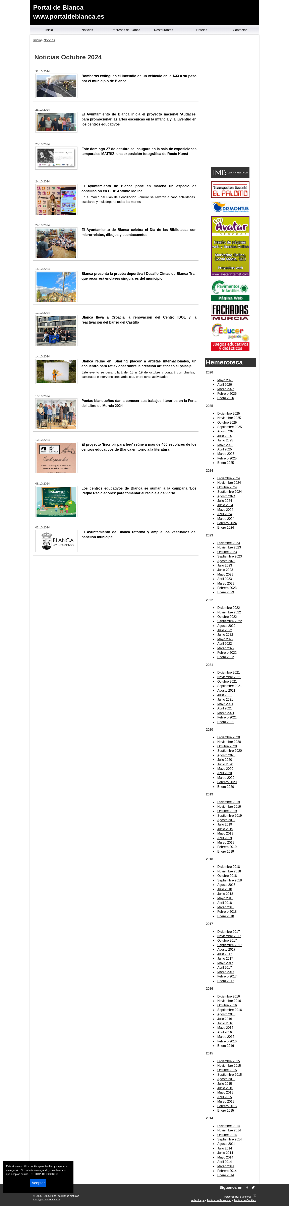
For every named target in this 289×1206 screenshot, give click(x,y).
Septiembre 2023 (229, 556)
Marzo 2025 (225, 453)
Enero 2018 (225, 916)
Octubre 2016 (227, 1005)
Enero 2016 (225, 1045)
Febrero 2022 (227, 652)
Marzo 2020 (225, 777)
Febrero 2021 (227, 717)
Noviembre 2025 (229, 418)
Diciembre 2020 (228, 737)
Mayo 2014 (225, 1157)
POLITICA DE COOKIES (44, 1174)
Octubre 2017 (227, 940)
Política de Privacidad (219, 1200)
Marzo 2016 (225, 1036)
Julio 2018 (224, 889)
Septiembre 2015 (229, 1074)
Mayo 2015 (225, 1092)
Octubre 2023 (227, 552)
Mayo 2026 (225, 380)
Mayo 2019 (225, 833)
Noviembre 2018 (229, 871)
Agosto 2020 (226, 755)
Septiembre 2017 (229, 945)
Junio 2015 (225, 1088)
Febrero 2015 (227, 1106)
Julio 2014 (224, 1148)
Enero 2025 (225, 462)
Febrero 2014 (227, 1171)
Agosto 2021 (226, 690)
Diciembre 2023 (228, 543)
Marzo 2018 (225, 907)
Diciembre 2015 (228, 1061)
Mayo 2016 (225, 1027)
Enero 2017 (225, 981)
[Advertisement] (230, 101)
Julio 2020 (224, 759)
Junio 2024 (225, 505)
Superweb (245, 1196)
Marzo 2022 (225, 648)
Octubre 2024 (227, 487)
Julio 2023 (224, 565)
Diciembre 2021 (228, 672)
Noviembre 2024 (229, 482)
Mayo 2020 (225, 768)
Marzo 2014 (225, 1166)
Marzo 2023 (225, 583)
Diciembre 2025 (228, 413)
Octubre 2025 (227, 422)
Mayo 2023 (225, 574)
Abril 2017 (224, 967)
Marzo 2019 (225, 842)
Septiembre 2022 (229, 621)
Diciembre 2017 (228, 931)
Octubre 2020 (227, 746)
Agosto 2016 (226, 1014)
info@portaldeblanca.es (46, 1199)
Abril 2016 (224, 1032)
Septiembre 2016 (229, 1010)
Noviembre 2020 (229, 742)
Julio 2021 (224, 695)
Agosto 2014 (226, 1143)
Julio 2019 (224, 824)
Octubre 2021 (227, 681)
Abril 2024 (224, 514)
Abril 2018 (224, 902)
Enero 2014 (225, 1175)
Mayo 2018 (225, 898)
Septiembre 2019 (229, 815)
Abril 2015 (224, 1097)
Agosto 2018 (226, 884)
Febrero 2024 (227, 523)
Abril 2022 (224, 643)
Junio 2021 (225, 699)
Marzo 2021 (225, 713)
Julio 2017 (224, 954)
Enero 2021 (225, 722)
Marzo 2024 (225, 518)
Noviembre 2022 (229, 612)
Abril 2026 (224, 384)
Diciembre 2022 (228, 607)
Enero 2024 (225, 527)
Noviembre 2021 (229, 677)
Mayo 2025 (225, 445)
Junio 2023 (225, 570)
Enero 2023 (225, 592)
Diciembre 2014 (228, 1126)
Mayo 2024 (225, 509)
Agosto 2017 (226, 949)
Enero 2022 (225, 657)
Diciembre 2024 (228, 478)
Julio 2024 (224, 500)
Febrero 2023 (227, 588)
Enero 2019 (225, 851)
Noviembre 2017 (229, 936)
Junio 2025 (225, 440)
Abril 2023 (224, 579)
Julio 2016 (224, 1019)
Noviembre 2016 (229, 1001)
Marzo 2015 (225, 1101)
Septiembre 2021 (229, 686)
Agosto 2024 (226, 496)
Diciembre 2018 (228, 866)
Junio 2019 (225, 829)
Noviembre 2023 (229, 547)
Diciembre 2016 (228, 996)
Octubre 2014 (227, 1135)
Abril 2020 (224, 773)
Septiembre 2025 (229, 427)
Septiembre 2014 (229, 1139)
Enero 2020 (225, 786)
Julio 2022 (224, 630)
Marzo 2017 (225, 972)
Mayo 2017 (225, 963)
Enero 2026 (225, 398)
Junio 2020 (225, 764)
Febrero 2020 (227, 782)
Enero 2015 (225, 1110)
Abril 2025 (224, 449)
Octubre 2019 (227, 811)
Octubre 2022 (227, 616)
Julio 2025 (224, 436)
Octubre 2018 (227, 875)
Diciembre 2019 (228, 802)
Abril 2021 (224, 708)
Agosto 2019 (226, 820)
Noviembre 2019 (229, 806)
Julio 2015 (224, 1083)
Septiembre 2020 (229, 750)
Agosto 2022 (226, 625)
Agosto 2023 (226, 561)
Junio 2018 (225, 893)
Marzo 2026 (225, 389)
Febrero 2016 (227, 1041)
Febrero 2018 (227, 911)
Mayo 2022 (225, 639)
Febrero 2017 (227, 976)
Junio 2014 (225, 1152)
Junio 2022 (225, 634)
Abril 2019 (224, 838)
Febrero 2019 (227, 847)
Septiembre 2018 (229, 880)
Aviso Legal (198, 1200)
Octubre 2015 (227, 1070)
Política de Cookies (245, 1200)
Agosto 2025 (226, 431)
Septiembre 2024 (229, 491)
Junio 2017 (225, 958)
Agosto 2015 (226, 1079)
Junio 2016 (225, 1023)
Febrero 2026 (227, 393)
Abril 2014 (224, 1162)
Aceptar (38, 1183)
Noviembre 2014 (229, 1130)
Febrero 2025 (227, 458)
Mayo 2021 (225, 704)
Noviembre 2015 (229, 1065)
